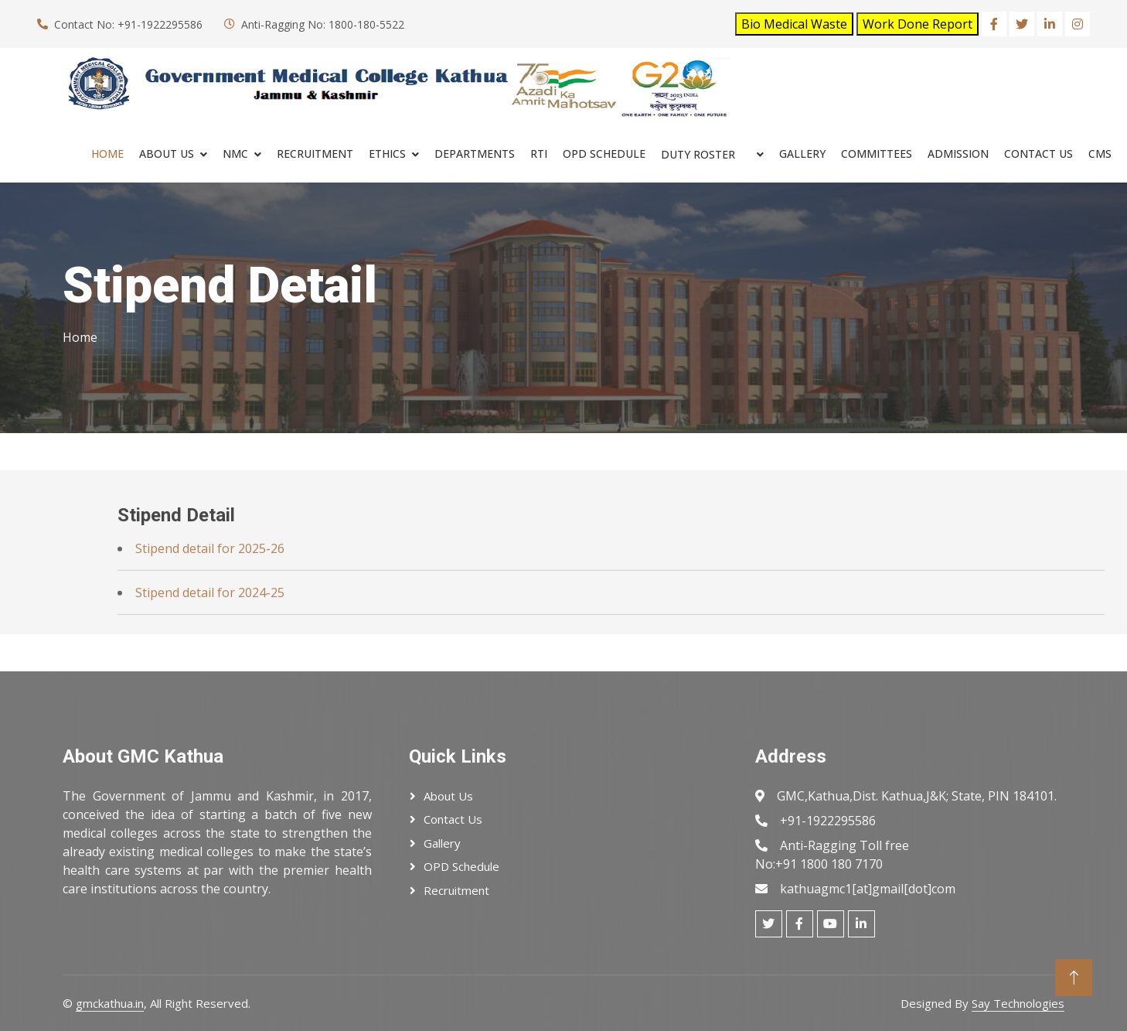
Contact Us (1038, 153)
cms (1100, 153)
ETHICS (387, 153)
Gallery (802, 153)
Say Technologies (1018, 1003)
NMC (235, 153)
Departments (474, 153)
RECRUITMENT (315, 153)
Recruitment (456, 890)
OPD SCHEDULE (604, 153)
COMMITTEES (876, 153)
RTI (538, 153)
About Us (166, 153)
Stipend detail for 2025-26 (209, 581)
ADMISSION (958, 153)
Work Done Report (917, 23)
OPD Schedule (461, 866)
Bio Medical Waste (794, 23)
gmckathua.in (110, 1003)
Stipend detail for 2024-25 (209, 625)
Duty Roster (698, 154)
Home (107, 153)
